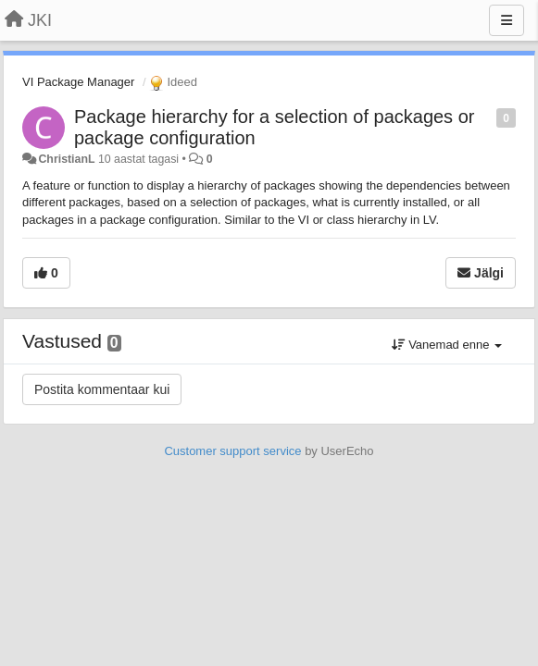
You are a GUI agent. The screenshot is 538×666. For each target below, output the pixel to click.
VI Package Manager (78, 82)
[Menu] (506, 20)
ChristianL (66, 159)
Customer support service (232, 451)
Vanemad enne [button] (447, 345)
